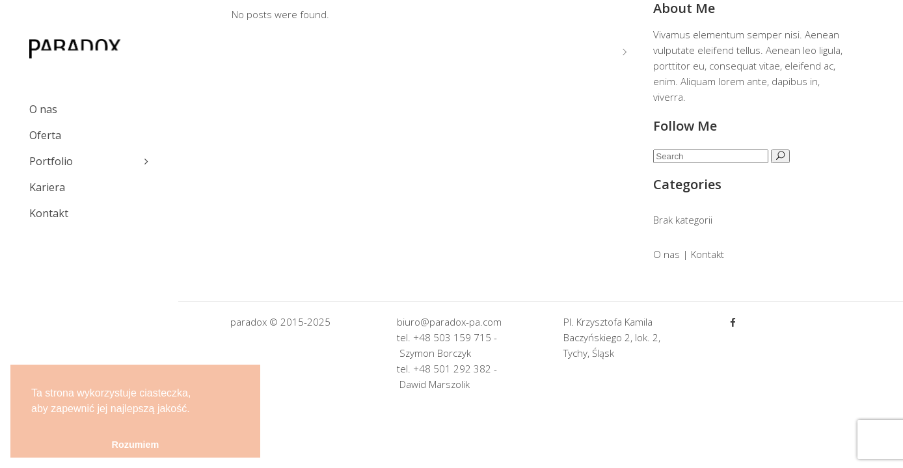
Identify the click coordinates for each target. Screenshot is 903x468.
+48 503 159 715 (452, 337)
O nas (666, 254)
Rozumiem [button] (135, 444)
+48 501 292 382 (452, 368)
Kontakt (707, 254)
